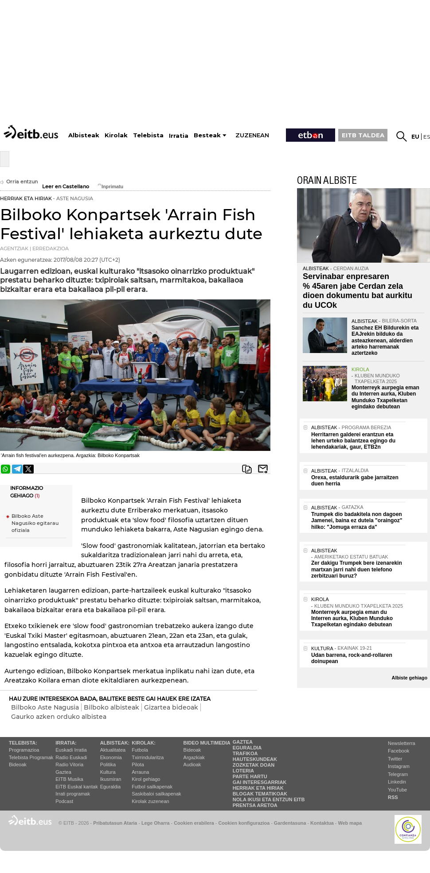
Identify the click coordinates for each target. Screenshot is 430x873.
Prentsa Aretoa (255, 805)
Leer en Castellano (65, 187)
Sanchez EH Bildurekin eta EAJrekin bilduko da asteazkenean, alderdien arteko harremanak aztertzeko (385, 341)
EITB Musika (69, 779)
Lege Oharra (155, 823)
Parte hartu (250, 776)
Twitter (395, 758)
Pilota (138, 764)
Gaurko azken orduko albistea (58, 717)
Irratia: (65, 742)
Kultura (108, 772)
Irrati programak (72, 793)
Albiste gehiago (409, 677)
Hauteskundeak (255, 759)
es (426, 136)
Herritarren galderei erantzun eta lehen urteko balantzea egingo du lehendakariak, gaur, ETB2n (353, 440)
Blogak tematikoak (260, 793)
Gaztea (63, 772)
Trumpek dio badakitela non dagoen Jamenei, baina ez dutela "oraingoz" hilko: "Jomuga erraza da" (356, 520)
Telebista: (23, 742)
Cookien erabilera (194, 823)
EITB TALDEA (363, 135)
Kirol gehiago (146, 779)
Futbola (140, 750)
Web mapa (350, 823)
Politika (108, 764)
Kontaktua (322, 823)
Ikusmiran (110, 779)
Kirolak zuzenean (150, 801)
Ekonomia (111, 757)
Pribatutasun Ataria (115, 823)
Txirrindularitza (148, 757)
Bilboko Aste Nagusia (45, 707)
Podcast (64, 801)
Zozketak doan (254, 765)
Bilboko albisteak (111, 707)
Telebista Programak (31, 757)
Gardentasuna (290, 823)
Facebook (398, 750)
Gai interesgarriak (260, 782)
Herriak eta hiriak (258, 788)
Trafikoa (245, 753)
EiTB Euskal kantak (76, 786)
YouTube (397, 789)
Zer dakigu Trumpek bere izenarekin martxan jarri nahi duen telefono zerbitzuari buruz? (356, 569)
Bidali (263, 469)
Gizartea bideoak (171, 707)
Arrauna (140, 772)
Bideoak (18, 764)
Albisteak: (115, 742)
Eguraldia (110, 786)
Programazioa (24, 750)
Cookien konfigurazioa (244, 823)
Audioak (192, 764)
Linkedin (397, 781)
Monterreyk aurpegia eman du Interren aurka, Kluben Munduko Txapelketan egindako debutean (385, 397)
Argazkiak (194, 757)
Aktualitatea (112, 750)
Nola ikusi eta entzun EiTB (269, 799)
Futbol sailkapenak (152, 786)
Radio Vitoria (69, 764)
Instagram (399, 766)
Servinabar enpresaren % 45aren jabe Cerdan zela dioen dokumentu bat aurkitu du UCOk (357, 291)
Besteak (207, 135)
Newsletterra (401, 743)
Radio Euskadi (71, 757)
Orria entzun (19, 182)
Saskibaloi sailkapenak (156, 793)
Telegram (398, 774)
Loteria (243, 770)
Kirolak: (144, 742)
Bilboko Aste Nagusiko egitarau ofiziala (35, 523)
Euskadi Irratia (70, 750)
